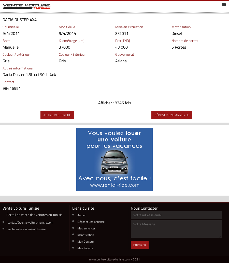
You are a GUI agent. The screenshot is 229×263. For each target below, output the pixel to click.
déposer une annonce (171, 115)
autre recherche (57, 115)
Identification (85, 234)
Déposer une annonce (91, 221)
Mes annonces (86, 228)
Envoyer (139, 245)
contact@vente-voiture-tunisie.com (30, 222)
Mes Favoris (85, 248)
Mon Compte (85, 241)
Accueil (81, 215)
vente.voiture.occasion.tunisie (27, 229)
